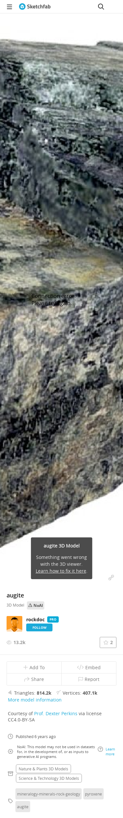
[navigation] (9, 6)
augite (23, 806)
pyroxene (93, 793)
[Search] (101, 6)
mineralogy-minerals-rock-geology (48, 793)
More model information (35, 700)
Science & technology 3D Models (49, 778)
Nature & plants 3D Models (43, 768)
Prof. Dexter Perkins (55, 713)
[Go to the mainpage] (35, 6)
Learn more (106, 751)
